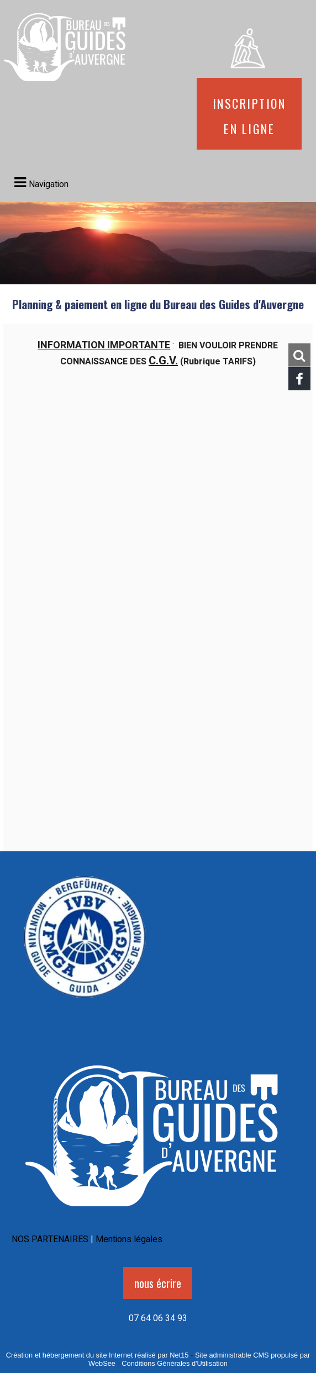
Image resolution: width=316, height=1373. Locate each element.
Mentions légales (129, 1239)
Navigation (49, 184)
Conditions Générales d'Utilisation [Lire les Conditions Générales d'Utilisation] (175, 1363)
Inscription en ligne (249, 113)
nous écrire (157, 1283)
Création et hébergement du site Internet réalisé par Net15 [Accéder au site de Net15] (97, 1355)
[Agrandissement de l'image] (85, 1005)
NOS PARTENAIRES (50, 1239)
